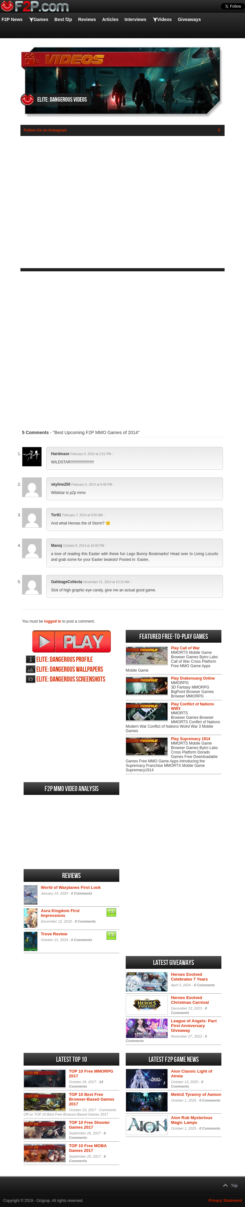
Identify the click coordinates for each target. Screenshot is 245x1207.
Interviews (135, 19)
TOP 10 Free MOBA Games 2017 (88, 1148)
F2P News (12, 19)
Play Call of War (185, 648)
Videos (164, 19)
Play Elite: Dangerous (71, 641)
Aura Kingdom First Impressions (60, 913)
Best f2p (63, 19)
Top (234, 1185)
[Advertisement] (122, 346)
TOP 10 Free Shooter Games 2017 (89, 1125)
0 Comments (81, 893)
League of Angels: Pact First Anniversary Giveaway (194, 1025)
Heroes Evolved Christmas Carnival (190, 1000)
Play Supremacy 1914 (190, 739)
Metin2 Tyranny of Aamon (196, 1094)
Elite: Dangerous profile (64, 659)
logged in (52, 621)
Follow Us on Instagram (45, 130)
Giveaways (189, 19)
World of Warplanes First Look (71, 887)
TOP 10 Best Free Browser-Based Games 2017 (91, 1099)
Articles (110, 19)
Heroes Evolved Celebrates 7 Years (189, 977)
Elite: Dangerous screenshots (70, 679)
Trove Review (54, 934)
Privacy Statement (225, 1200)
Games (40, 19)
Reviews (87, 19)
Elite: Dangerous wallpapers (69, 669)
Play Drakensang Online (193, 678)
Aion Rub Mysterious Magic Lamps (191, 1120)
